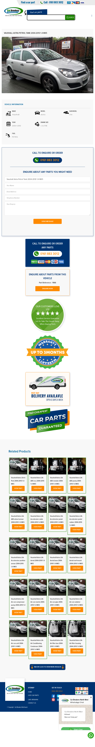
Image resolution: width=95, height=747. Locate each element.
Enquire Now (47, 288)
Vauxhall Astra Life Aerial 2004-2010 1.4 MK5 (37, 560)
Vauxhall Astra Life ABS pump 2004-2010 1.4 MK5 (75, 481)
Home (30, 692)
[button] (47, 669)
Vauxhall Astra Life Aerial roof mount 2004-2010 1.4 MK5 (76, 560)
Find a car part (28, 2)
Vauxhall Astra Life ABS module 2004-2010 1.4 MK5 (56, 481)
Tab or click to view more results (47, 667)
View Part (18, 488)
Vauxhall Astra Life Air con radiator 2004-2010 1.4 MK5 (76, 602)
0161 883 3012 (56, 2)
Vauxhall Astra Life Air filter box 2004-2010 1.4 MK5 (56, 643)
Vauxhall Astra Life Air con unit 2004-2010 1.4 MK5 (17, 643)
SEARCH (71, 17)
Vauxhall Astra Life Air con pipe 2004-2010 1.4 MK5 (56, 602)
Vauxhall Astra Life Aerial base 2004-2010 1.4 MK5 (56, 560)
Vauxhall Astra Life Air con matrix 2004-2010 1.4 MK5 (37, 602)
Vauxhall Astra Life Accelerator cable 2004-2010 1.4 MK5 (37, 519)
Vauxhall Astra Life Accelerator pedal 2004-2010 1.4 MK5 (56, 519)
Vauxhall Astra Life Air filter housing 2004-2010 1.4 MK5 (76, 643)
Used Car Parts (33, 695)
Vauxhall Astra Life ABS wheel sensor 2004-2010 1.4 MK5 (17, 519)
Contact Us (32, 703)
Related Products (20, 451)
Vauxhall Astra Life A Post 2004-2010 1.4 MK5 (18, 481)
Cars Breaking (33, 699)
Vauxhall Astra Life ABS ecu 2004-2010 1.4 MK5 (37, 481)
